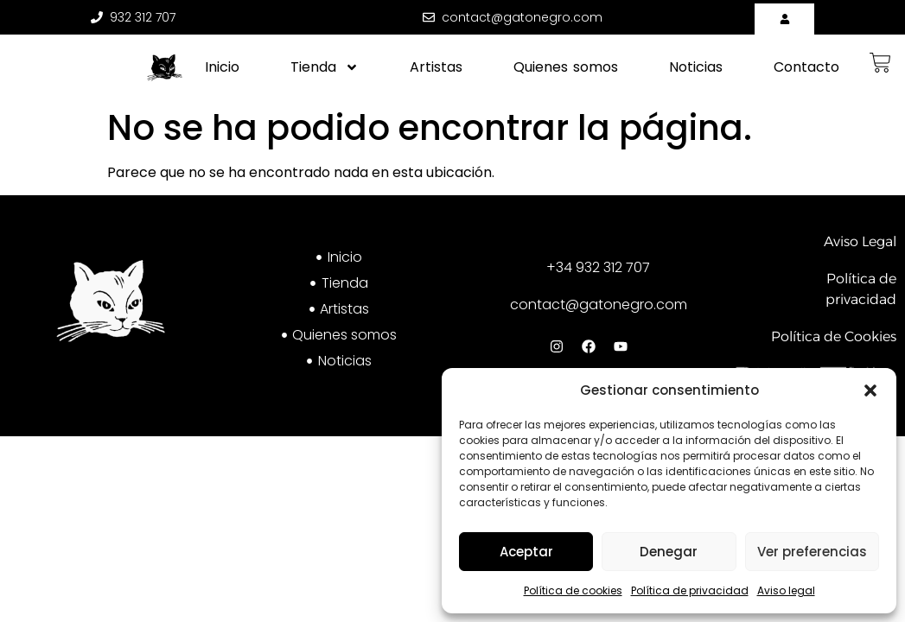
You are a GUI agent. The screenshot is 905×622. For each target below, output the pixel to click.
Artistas (436, 67)
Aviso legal (786, 590)
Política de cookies (573, 590)
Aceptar (526, 552)
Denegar (669, 552)
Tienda (324, 67)
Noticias (696, 67)
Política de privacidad (690, 590)
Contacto (806, 67)
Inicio (222, 67)
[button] (870, 390)
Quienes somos (565, 67)
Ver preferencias (812, 552)
